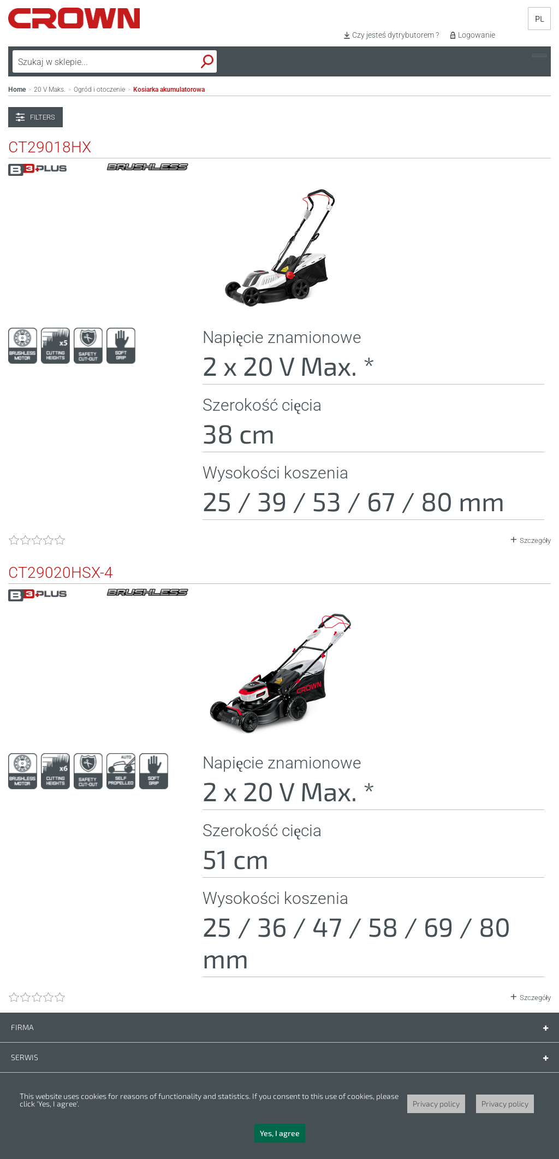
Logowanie (476, 35)
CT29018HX (49, 147)
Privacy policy (436, 1103)
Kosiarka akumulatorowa (169, 89)
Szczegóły (535, 540)
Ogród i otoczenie (99, 89)
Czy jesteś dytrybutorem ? (395, 35)
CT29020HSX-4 (60, 573)
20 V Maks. (50, 89)
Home (17, 89)
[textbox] (89, 61)
